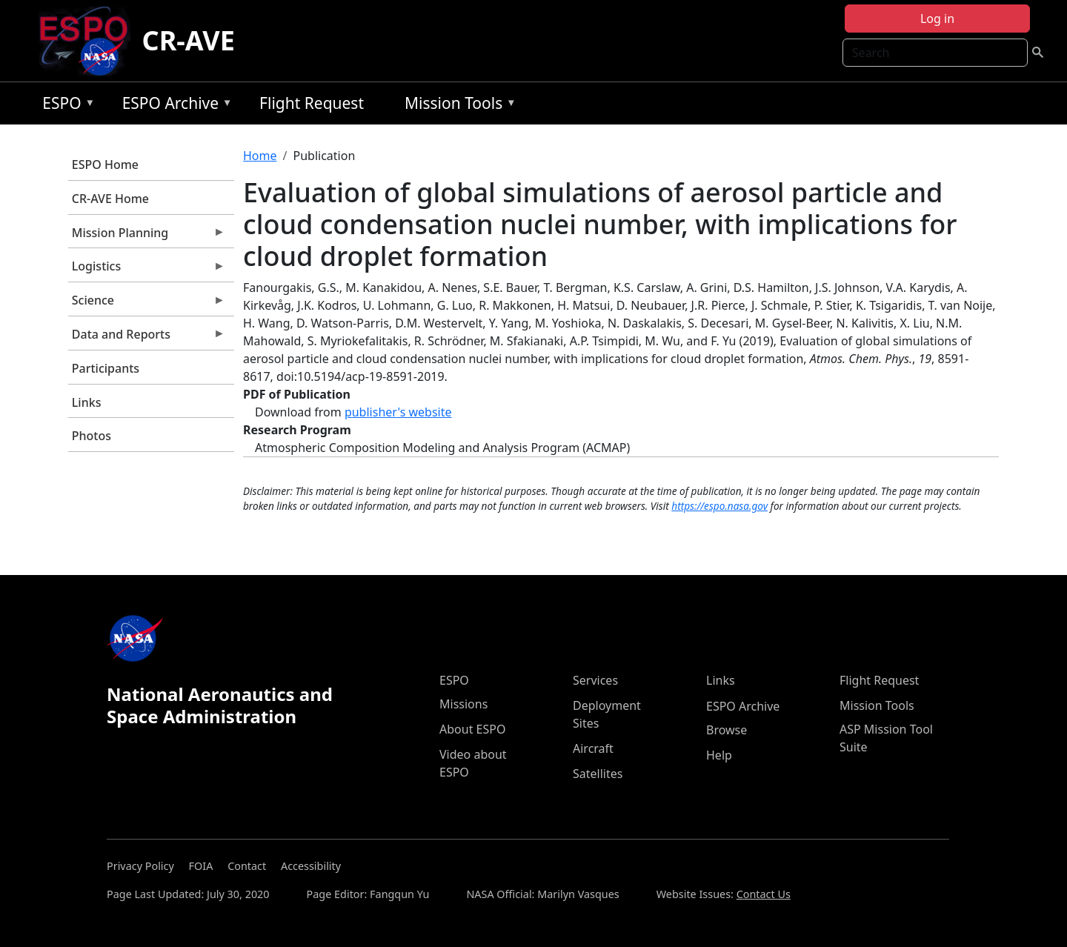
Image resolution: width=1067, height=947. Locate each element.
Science (146, 304)
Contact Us (764, 894)
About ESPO (472, 729)
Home (260, 155)
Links (87, 402)
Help (719, 755)
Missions (463, 704)
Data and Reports (146, 338)
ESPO (65, 106)
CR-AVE (188, 40)
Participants (105, 368)
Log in (937, 18)
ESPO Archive (174, 106)
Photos (91, 436)
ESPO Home (105, 164)
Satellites (597, 773)
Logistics (146, 270)
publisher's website (398, 412)
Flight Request (311, 103)
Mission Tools (456, 106)
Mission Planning (146, 236)
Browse (726, 730)
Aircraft (593, 748)
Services (595, 680)
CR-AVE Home (110, 198)
